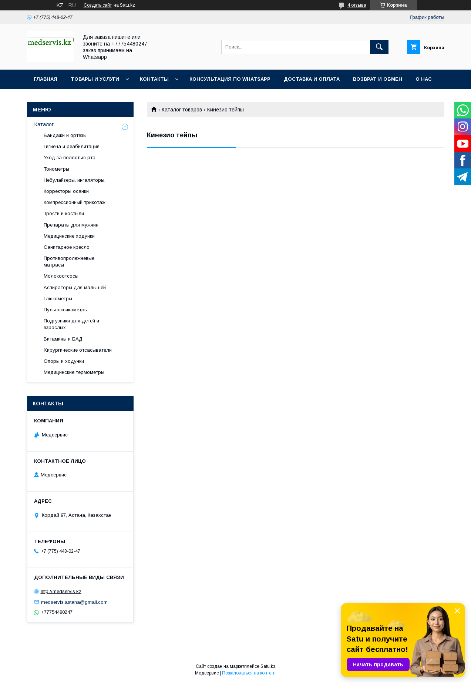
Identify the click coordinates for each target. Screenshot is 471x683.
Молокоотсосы (61, 276)
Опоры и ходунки (64, 361)
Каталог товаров (182, 110)
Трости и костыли (64, 213)
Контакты (154, 79)
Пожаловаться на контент (249, 673)
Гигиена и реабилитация (72, 146)
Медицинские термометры (74, 372)
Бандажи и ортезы (65, 135)
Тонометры (56, 169)
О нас (424, 79)
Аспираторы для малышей (75, 287)
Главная (45, 79)
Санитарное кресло (67, 247)
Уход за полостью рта (69, 157)
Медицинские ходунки (69, 236)
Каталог (44, 124)
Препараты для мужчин (71, 225)
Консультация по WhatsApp (229, 79)
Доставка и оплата (312, 79)
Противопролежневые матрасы (69, 261)
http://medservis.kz (61, 591)
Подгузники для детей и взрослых (71, 324)
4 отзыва (356, 5)
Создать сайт (98, 5)
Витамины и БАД (63, 339)
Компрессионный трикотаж (74, 202)
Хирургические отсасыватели (78, 350)
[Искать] (379, 47)
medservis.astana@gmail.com (74, 602)
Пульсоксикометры (66, 309)
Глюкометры (58, 298)
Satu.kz (268, 666)
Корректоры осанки (66, 191)
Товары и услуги (95, 79)
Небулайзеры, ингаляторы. (74, 180)
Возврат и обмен (377, 79)
